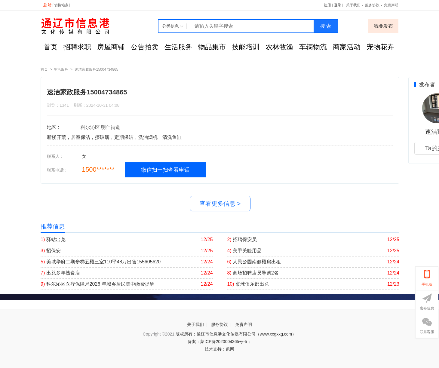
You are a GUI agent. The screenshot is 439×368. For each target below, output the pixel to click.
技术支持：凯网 (219, 349)
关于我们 (353, 5)
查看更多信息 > (220, 203)
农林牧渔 (279, 47)
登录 (337, 5)
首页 (50, 47)
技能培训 (245, 47)
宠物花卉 (380, 47)
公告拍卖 (144, 47)
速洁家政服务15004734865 (96, 69)
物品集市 (212, 47)
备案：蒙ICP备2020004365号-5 (217, 341)
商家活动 (347, 47)
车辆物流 (313, 47)
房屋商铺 (111, 47)
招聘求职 (77, 47)
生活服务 (178, 47)
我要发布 (383, 26)
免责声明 (391, 5)
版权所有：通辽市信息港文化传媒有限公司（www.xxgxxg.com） (236, 334)
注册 (327, 5)
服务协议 (372, 5)
